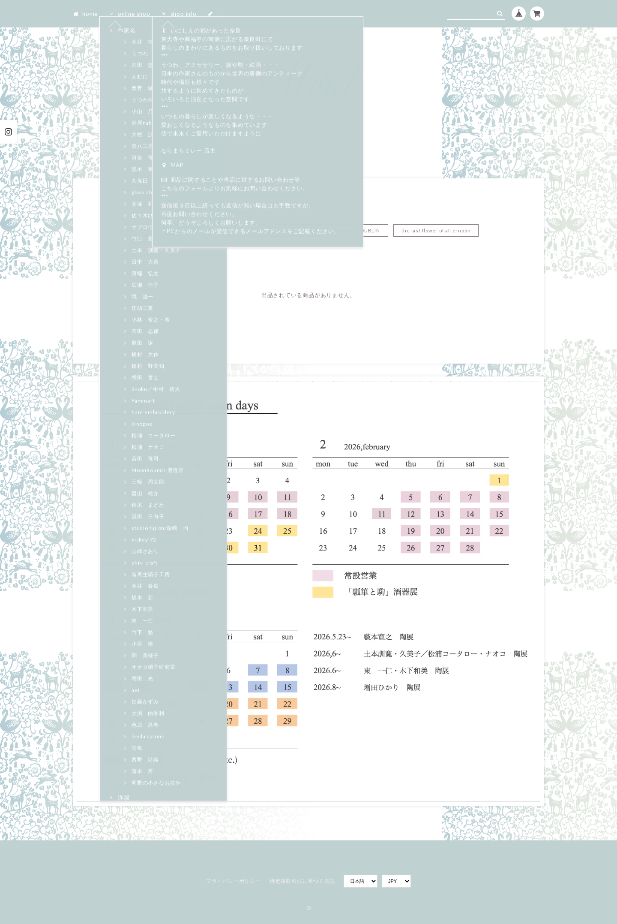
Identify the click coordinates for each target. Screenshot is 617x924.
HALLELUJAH (242, 230)
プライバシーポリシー (233, 881)
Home (298, 203)
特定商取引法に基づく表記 (302, 881)
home (85, 13)
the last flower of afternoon (436, 230)
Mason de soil (296, 230)
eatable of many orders (176, 230)
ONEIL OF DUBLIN (357, 230)
